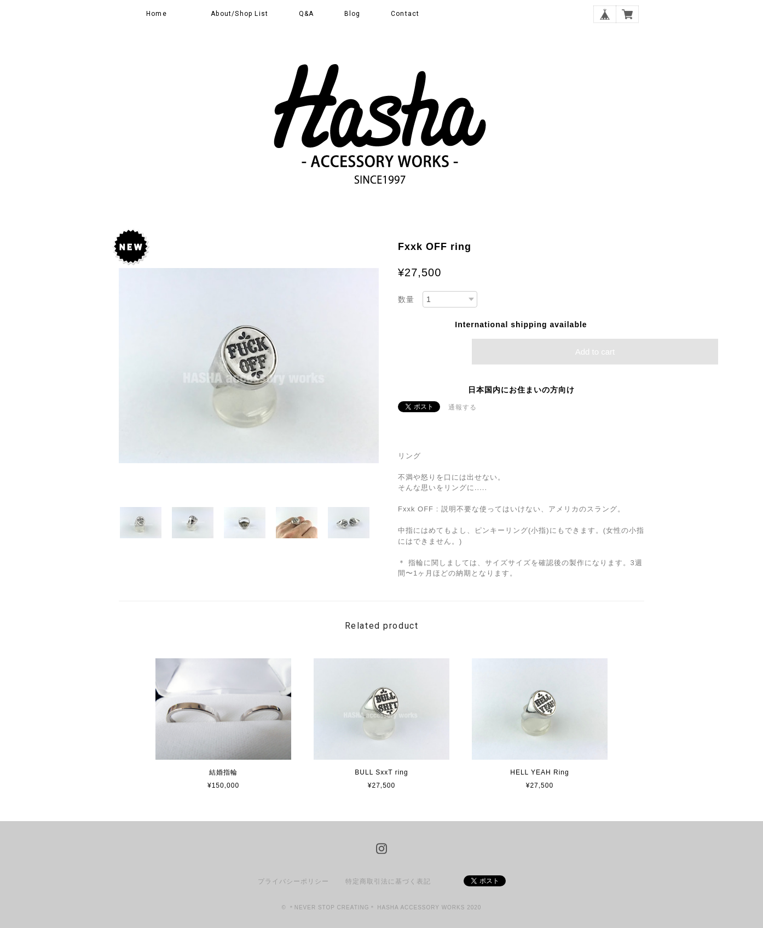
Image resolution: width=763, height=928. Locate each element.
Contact (405, 14)
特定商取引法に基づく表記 (388, 881)
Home (156, 14)
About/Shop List (239, 14)
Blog (352, 14)
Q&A (306, 14)
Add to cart (595, 351)
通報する (462, 407)
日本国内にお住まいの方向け (521, 389)
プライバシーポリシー (293, 881)
